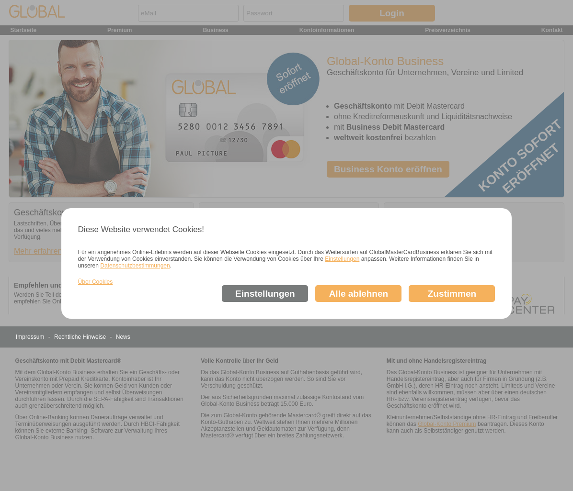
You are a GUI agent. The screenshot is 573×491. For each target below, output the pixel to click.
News (123, 337)
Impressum (31, 337)
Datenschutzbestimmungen (135, 265)
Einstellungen (342, 259)
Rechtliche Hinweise (80, 337)
